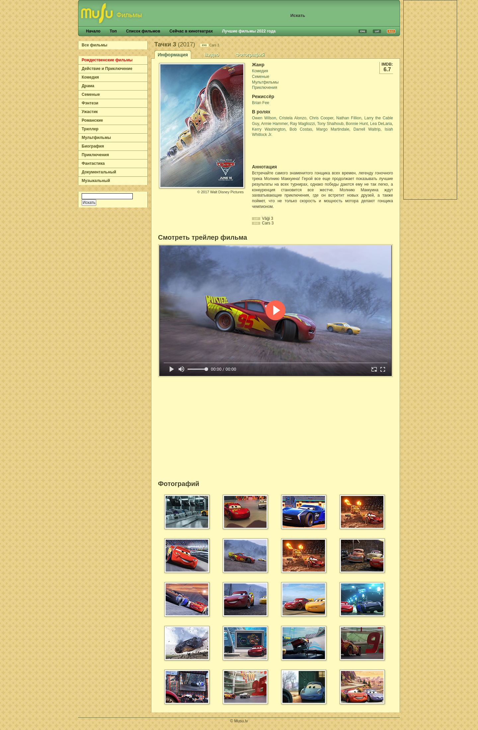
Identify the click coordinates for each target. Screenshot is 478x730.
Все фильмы (94, 45)
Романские (92, 120)
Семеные (91, 94)
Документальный (99, 172)
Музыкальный (96, 180)
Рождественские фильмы (107, 60)
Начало (93, 31)
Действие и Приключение (107, 68)
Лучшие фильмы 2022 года (249, 31)
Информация (173, 54)
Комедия (90, 77)
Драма (88, 86)
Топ (113, 31)
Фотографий (250, 54)
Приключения (95, 154)
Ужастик (90, 111)
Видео (211, 54)
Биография (93, 146)
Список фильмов (143, 31)
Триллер (90, 129)
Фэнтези (90, 103)
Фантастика (93, 163)
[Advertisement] (430, 99)
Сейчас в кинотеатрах (191, 31)
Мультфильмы (96, 137)
